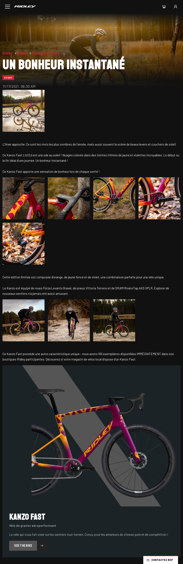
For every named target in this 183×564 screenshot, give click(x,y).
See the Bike (30, 546)
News (23, 53)
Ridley (7, 53)
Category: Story (45, 53)
